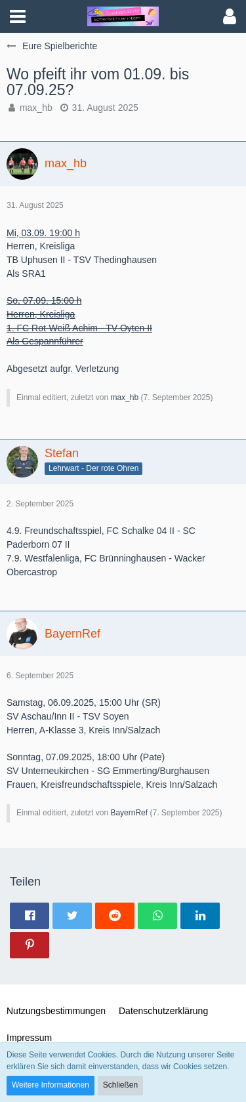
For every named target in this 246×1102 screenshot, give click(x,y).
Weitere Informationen (50, 1085)
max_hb (36, 107)
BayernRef (129, 812)
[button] (18, 16)
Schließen (120, 1085)
